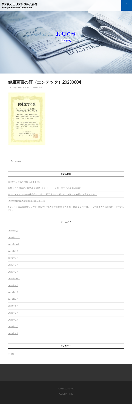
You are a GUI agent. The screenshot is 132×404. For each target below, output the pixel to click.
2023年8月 (13, 312)
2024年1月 (13, 306)
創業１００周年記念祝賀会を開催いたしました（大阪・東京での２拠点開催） (45, 188)
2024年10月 (14, 278)
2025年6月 (13, 258)
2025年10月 (14, 244)
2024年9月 (13, 285)
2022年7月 (13, 326)
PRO (72, 388)
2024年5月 (13, 292)
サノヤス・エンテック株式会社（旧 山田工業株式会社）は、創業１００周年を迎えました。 (52, 194)
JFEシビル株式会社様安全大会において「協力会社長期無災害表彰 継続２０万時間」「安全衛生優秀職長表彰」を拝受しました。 (66, 208)
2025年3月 (13, 265)
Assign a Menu (66, 394)
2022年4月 (13, 333)
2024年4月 (13, 299)
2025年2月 (13, 271)
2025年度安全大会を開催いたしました (26, 200)
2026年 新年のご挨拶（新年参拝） (24, 182)
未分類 (11, 354)
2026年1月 (13, 230)
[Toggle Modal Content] (126, 5)
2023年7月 (13, 319)
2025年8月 (13, 251)
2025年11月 (14, 237)
